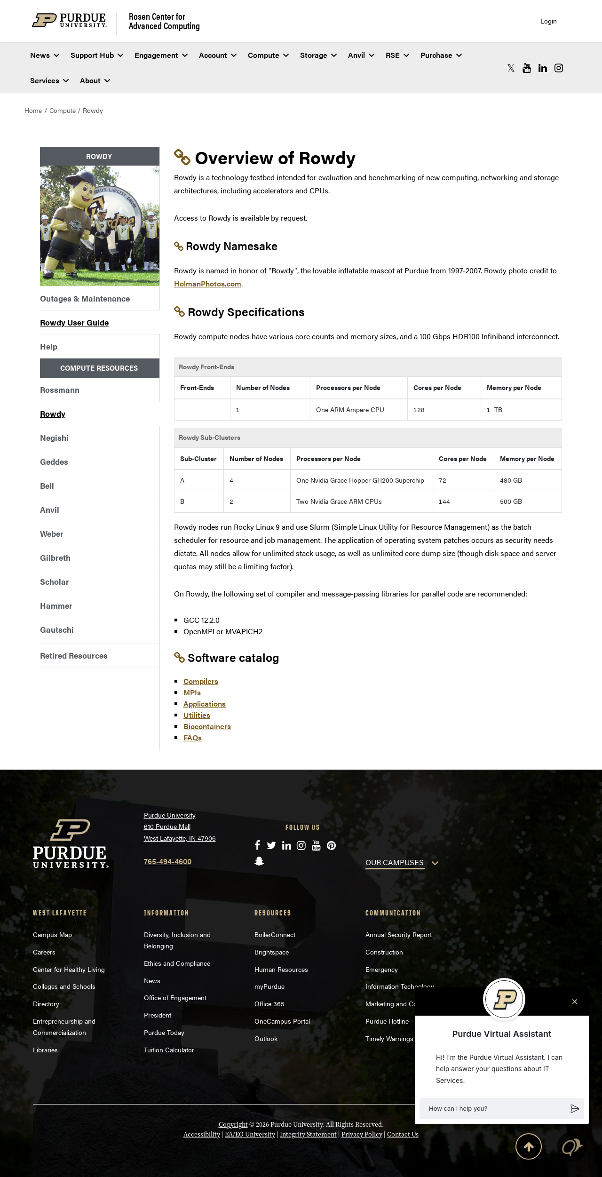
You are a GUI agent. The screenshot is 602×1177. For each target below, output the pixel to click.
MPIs (192, 692)
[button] (502, 1109)
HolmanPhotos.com (207, 283)
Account (218, 54)
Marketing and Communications (411, 1003)
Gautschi (57, 629)
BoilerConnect (274, 934)
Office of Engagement (175, 997)
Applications (204, 703)
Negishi (54, 437)
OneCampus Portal (282, 1021)
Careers (44, 951)
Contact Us (403, 1134)
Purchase (441, 54)
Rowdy (52, 413)
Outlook (265, 1038)
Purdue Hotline (387, 1021)
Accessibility (201, 1134)
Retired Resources (74, 655)
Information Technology (399, 986)
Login (548, 20)
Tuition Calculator (169, 1049)
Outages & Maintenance (85, 298)
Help (48, 346)
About (95, 80)
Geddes (54, 461)
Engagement (161, 54)
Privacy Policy (361, 1134)
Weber (51, 533)
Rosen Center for (164, 20)
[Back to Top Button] (528, 1148)
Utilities (196, 714)
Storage (318, 54)
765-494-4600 (167, 861)
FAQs (192, 737)
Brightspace (271, 951)
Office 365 (269, 1003)
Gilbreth (55, 557)
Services (49, 80)
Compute (268, 54)
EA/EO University (250, 1134)
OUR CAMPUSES (394, 862)
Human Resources (281, 969)
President (157, 1014)
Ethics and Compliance (177, 963)
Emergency (381, 969)
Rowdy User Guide (74, 322)
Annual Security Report (398, 934)
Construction (384, 951)
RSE (397, 54)
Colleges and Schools (64, 986)
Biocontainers (207, 726)
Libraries (45, 1049)
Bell (47, 485)
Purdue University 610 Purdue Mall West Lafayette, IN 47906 (180, 826)
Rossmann (59, 389)
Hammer (56, 605)
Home (33, 110)
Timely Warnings (389, 1038)
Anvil (361, 54)
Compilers (200, 681)
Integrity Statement (308, 1134)
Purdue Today (164, 1032)
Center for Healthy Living (69, 969)
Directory (46, 1003)
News (44, 54)
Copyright (233, 1124)
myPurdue (269, 986)
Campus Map (52, 934)
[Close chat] (574, 1001)
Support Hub (97, 54)
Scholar (54, 581)
